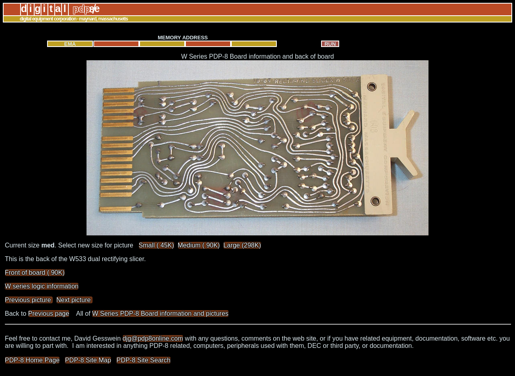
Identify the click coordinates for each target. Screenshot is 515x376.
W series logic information (41, 286)
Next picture (74, 299)
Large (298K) (242, 245)
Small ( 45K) (156, 245)
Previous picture (29, 299)
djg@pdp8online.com (153, 338)
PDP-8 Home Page (32, 360)
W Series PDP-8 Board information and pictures (160, 313)
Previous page (48, 313)
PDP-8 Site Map (88, 360)
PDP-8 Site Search (143, 360)
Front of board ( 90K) (35, 272)
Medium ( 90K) (199, 245)
